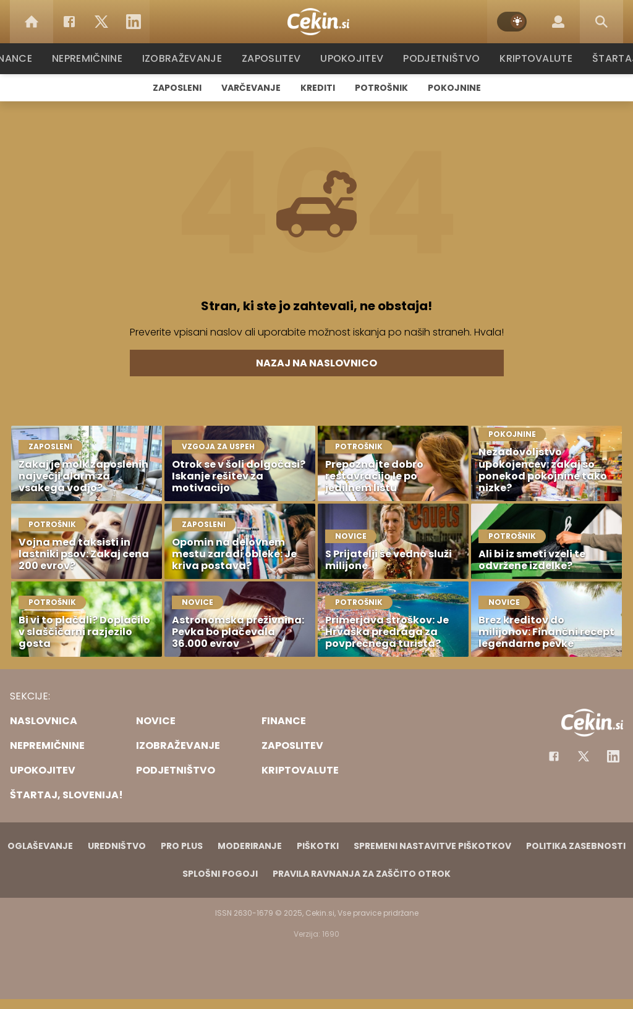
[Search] (601, 21)
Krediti (317, 88)
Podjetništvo (441, 58)
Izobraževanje (187, 58)
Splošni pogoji (220, 874)
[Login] (558, 21)
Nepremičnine (93, 58)
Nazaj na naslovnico (316, 363)
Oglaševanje (40, 846)
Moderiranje (250, 846)
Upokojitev (354, 58)
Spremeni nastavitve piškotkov (432, 846)
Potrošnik (381, 88)
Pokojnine (454, 88)
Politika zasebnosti (576, 846)
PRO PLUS (182, 846)
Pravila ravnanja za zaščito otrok (362, 874)
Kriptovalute (534, 58)
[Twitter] (101, 21)
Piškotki (318, 846)
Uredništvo (117, 846)
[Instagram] (613, 756)
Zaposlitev (275, 58)
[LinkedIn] (133, 21)
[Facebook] (69, 21)
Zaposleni (177, 88)
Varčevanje (251, 88)
